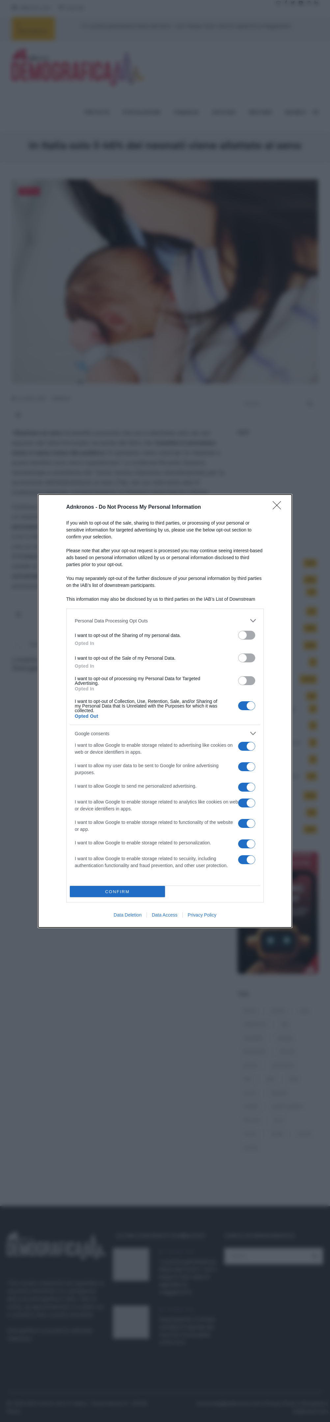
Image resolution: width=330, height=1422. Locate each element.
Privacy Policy (202, 915)
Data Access (165, 915)
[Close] (279, 507)
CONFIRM (117, 891)
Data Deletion (128, 915)
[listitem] (165, 620)
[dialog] (165, 711)
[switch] (246, 635)
